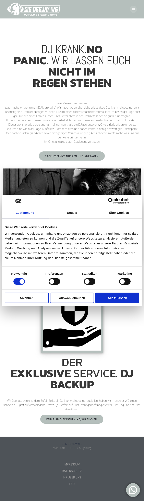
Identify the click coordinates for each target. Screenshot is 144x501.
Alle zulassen (117, 297)
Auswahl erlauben (72, 297)
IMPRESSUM (72, 464)
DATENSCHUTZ (72, 471)
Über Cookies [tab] (119, 212)
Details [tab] (72, 212)
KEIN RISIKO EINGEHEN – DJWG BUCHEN (71, 419)
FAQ (72, 484)
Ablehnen (27, 297)
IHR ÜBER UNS (72, 477)
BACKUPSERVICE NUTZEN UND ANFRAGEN (72, 156)
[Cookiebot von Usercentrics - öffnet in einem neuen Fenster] (111, 201)
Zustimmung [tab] (25, 212)
